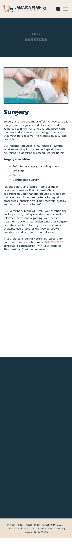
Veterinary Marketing (53, 528)
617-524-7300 (54, 242)
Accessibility (33, 524)
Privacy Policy (15, 524)
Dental (16, 175)
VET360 (43, 532)
